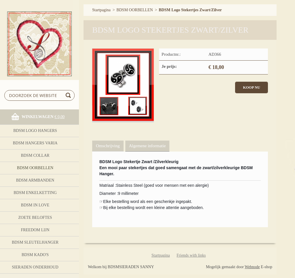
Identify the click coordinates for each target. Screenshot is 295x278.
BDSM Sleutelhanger (35, 242)
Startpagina (101, 10)
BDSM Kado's (35, 255)
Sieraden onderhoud (35, 267)
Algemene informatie (147, 145)
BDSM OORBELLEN (35, 168)
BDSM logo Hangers (35, 130)
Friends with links (191, 255)
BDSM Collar (35, 155)
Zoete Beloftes (35, 217)
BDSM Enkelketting (35, 193)
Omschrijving (108, 145)
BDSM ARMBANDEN (35, 180)
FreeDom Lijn (35, 230)
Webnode (252, 267)
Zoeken (69, 95)
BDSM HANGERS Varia (35, 143)
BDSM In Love (35, 205)
